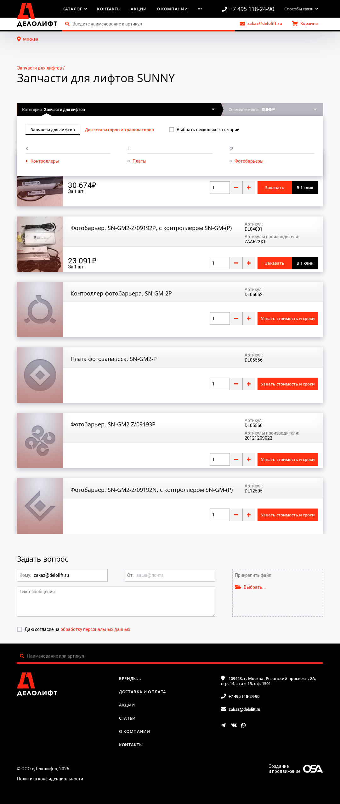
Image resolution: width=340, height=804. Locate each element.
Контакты (109, 9)
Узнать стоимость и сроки (288, 318)
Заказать (274, 187)
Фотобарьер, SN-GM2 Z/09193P (113, 424)
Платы (139, 161)
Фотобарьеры (249, 161)
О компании (172, 9)
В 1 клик (305, 187)
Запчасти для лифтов (39, 68)
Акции (138, 9)
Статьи (127, 718)
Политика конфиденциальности (50, 779)
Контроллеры (45, 161)
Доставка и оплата (142, 691)
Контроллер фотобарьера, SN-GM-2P (121, 293)
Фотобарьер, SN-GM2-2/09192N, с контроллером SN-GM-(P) (152, 489)
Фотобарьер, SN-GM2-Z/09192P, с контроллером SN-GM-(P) (151, 228)
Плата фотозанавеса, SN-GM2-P (114, 359)
